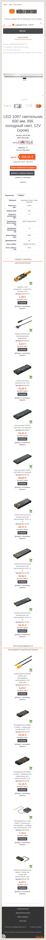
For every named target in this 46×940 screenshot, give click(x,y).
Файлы (21, 195)
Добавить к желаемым (23, 177)
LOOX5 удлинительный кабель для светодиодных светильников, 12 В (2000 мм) (22, 678)
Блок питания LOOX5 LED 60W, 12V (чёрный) (22, 471)
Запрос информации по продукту (23, 167)
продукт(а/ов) (10, 26)
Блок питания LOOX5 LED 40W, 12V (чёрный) (22, 427)
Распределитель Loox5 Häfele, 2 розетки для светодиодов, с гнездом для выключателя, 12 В (22, 824)
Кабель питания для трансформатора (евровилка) (22, 336)
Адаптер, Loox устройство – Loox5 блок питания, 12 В (22, 289)
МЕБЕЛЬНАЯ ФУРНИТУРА (18, 44)
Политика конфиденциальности (15, 927)
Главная (5, 44)
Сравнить (23, 182)
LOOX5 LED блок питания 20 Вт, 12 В (22, 382)
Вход (10, 4)
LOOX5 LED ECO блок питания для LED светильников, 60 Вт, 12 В (22, 616)
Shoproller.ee (40, 937)
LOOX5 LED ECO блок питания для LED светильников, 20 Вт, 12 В (22, 518)
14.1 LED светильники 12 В (11, 50)
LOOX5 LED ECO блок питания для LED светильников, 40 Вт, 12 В (22, 567)
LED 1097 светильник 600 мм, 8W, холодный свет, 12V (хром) (22, 52)
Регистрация (17, 4)
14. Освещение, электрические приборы (15, 47)
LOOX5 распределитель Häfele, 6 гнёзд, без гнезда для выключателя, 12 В (22, 873)
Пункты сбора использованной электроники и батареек (23, 932)
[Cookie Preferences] (3, 936)
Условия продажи (36, 927)
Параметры (9, 195)
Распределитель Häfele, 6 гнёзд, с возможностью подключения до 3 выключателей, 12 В (22, 775)
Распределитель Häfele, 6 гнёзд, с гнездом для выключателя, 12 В (22, 727)
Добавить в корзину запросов (22, 173)
